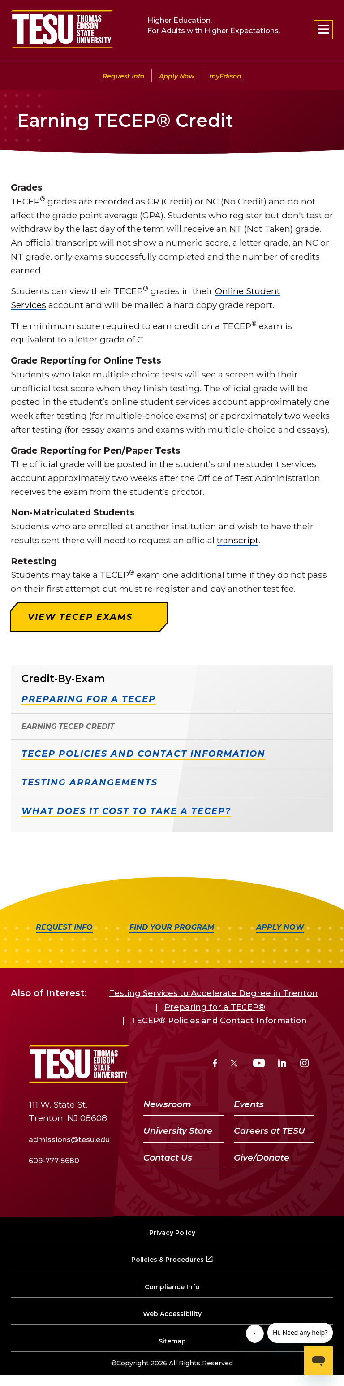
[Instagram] (304, 1064)
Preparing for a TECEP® (214, 1007)
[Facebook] (215, 1064)
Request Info (123, 76)
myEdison (225, 76)
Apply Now (176, 76)
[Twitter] (235, 1064)
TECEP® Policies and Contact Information (219, 1021)
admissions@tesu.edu (69, 1139)
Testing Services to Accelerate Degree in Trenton (213, 993)
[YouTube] (259, 1064)
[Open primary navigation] (323, 29)
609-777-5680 (54, 1160)
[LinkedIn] (282, 1064)
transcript (237, 540)
